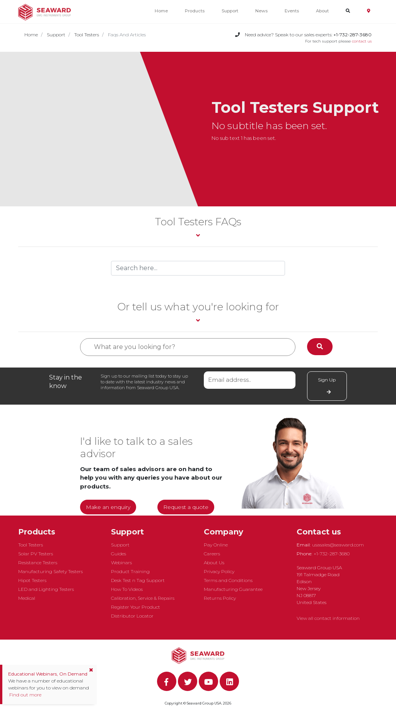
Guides (118, 554)
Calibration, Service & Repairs (142, 598)
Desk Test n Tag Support (138, 580)
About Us (214, 562)
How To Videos (127, 589)
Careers (212, 554)
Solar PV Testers (35, 554)
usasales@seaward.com (338, 545)
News (261, 11)
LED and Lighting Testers (46, 589)
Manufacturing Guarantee (233, 589)
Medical (26, 598)
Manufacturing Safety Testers (50, 571)
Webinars (121, 562)
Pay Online (216, 545)
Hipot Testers (32, 580)
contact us (362, 41)
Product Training (130, 571)
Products (195, 11)
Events (292, 11)
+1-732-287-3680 (332, 554)
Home (161, 11)
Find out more (24, 695)
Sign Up (327, 386)
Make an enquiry (108, 507)
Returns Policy (220, 598)
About (322, 11)
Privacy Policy (219, 571)
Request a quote (185, 507)
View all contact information (328, 618)
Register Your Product (135, 607)
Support (230, 11)
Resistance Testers (37, 562)
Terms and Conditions (228, 580)
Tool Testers (86, 34)
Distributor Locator (132, 616)
